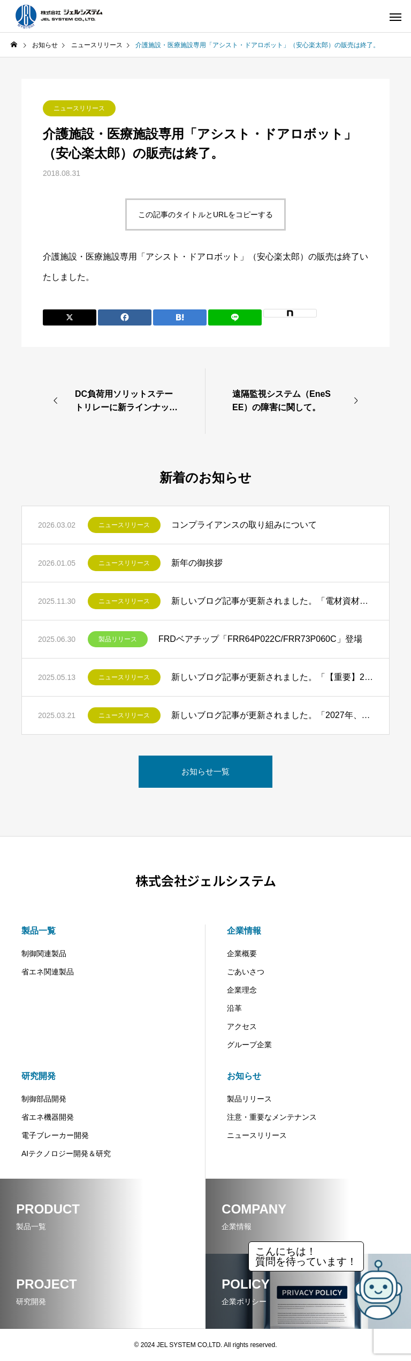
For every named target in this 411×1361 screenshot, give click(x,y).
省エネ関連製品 (47, 971)
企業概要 (242, 953)
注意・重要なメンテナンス (272, 1117)
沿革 (234, 1008)
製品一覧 (38, 930)
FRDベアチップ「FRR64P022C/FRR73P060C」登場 (260, 638)
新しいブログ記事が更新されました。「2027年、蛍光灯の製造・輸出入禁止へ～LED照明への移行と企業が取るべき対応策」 (272, 715)
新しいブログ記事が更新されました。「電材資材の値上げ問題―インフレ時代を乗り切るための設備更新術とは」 (272, 600)
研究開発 (38, 1076)
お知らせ (244, 1076)
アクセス (242, 1026)
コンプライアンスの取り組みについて (244, 524)
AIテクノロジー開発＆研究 (66, 1153)
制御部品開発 (43, 1098)
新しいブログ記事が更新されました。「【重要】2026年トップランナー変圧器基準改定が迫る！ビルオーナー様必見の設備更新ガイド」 (272, 677)
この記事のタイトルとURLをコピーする (205, 214)
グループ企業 (249, 1044)
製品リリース (117, 639)
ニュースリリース (79, 108)
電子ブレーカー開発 (55, 1135)
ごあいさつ (245, 971)
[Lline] (235, 317)
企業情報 (244, 930)
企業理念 (242, 990)
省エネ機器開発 (47, 1117)
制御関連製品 (43, 953)
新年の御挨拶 (197, 562)
